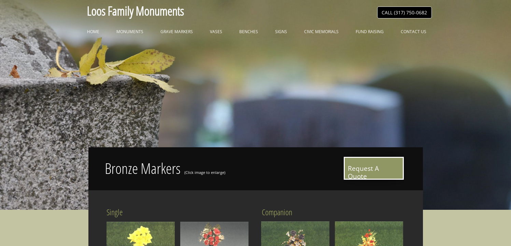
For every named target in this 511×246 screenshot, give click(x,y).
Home (93, 32)
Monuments (129, 32)
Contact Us (413, 32)
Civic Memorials (321, 32)
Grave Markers (176, 32)
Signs (281, 32)
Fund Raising (370, 32)
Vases (216, 32)
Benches (248, 32)
